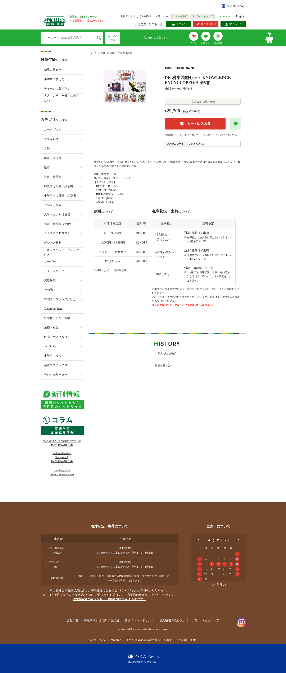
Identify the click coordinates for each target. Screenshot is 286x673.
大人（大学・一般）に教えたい (61, 98)
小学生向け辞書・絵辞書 (60, 195)
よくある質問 (144, 16)
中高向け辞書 (125, 53)
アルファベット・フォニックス (61, 252)
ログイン (181, 24)
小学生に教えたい (55, 79)
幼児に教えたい (54, 69)
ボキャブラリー (54, 158)
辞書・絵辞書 (107, 53)
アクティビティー (55, 271)
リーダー (50, 261)
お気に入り (205, 43)
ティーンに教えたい (57, 88)
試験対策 (50, 280)
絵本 (47, 167)
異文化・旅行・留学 (57, 318)
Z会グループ (211, 620)
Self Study (50, 346)
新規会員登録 (208, 24)
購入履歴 (218, 43)
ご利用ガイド (125, 16)
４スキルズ (51, 139)
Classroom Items (54, 308)
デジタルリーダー (55, 374)
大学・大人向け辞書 (57, 214)
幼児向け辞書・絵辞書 (58, 186)
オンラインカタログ (202, 16)
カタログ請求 (180, 16)
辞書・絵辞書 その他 (57, 224)
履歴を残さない (164, 365)
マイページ (235, 24)
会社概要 (72, 620)
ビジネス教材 (53, 242)
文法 (47, 148)
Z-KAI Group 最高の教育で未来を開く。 (143, 659)
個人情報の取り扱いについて (178, 620)
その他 (48, 289)
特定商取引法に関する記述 (101, 620)
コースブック (53, 129)
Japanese (224, 16)
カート (194, 43)
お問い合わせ (162, 16)
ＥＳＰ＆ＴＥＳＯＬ (57, 233)
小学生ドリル (53, 355)
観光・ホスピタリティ (58, 336)
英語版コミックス (55, 365)
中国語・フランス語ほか (60, 299)
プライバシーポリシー (139, 620)
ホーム (93, 53)
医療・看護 (51, 327)
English (240, 16)
